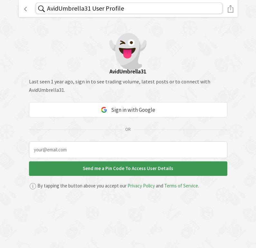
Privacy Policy (141, 186)
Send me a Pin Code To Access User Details (128, 168)
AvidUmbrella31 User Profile (85, 8)
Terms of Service (181, 186)
